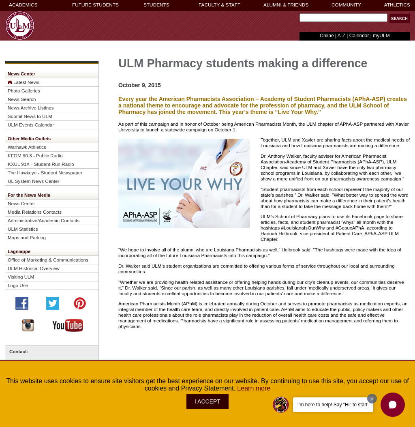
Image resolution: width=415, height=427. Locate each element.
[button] (399, 18)
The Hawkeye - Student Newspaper (45, 172)
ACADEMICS (23, 5)
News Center (21, 203)
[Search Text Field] (343, 17)
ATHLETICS (397, 5)
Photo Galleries (24, 90)
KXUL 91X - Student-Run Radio (41, 164)
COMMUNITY (346, 5)
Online (327, 36)
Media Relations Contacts (35, 212)
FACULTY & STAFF (219, 5)
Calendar (359, 36)
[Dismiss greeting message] (372, 398)
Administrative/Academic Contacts (43, 220)
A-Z (341, 36)
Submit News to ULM (30, 116)
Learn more (253, 388)
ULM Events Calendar (31, 124)
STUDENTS (156, 5)
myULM (381, 36)
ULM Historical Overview (34, 268)
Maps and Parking (27, 237)
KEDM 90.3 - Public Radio (35, 155)
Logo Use (18, 285)
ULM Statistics (23, 229)
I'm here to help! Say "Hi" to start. (333, 405)
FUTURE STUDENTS (95, 5)
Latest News (26, 82)
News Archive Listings (31, 107)
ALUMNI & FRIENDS (285, 5)
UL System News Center (33, 181)
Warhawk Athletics (27, 147)
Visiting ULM (21, 276)
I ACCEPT (207, 401)
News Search (22, 99)
